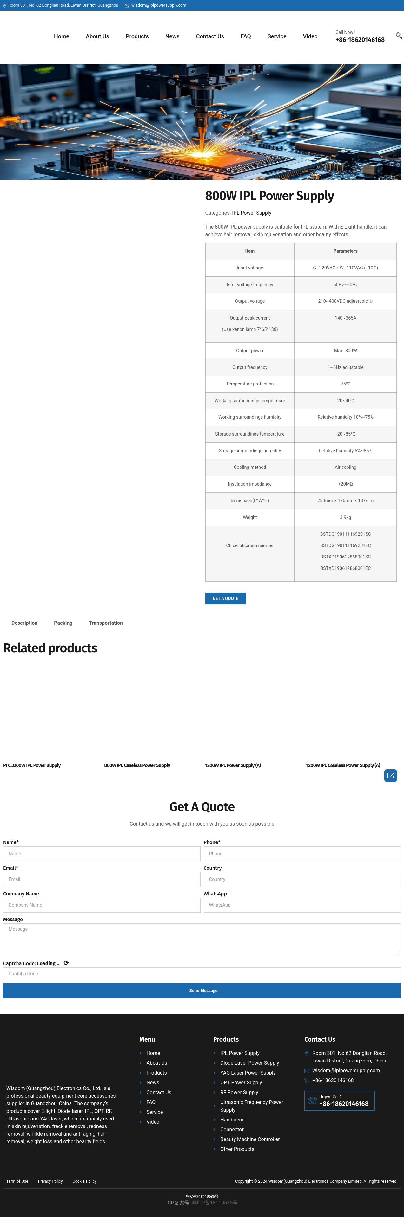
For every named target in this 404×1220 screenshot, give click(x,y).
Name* (11, 843)
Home (61, 36)
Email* (10, 868)
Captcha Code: (36, 965)
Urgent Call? (331, 1100)
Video (310, 36)
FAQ (246, 36)
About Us (97, 36)
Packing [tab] (63, 624)
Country (213, 868)
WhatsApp (215, 894)
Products (137, 36)
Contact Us (210, 36)
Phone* (212, 843)
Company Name (21, 894)
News (172, 36)
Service (277, 36)
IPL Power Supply (251, 213)
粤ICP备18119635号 (202, 1199)
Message (13, 920)
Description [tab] (24, 624)
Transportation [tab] (106, 624)
